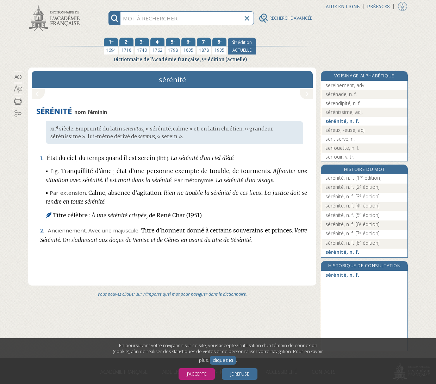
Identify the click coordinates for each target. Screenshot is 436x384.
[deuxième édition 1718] (126, 46)
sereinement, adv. (345, 85)
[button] (18, 77)
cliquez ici (223, 360)
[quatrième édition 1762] (157, 46)
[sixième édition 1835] (188, 46)
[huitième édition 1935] (219, 46)
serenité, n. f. (353, 177)
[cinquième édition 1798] (173, 46)
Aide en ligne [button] (343, 6)
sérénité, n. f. (342, 121)
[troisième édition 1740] (142, 46)
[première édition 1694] (111, 46)
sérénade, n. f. (341, 94)
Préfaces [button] (378, 6)
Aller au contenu (56, 6)
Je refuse (239, 374)
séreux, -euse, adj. (345, 130)
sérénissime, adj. (344, 112)
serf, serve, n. (340, 138)
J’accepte (196, 374)
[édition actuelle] (242, 46)
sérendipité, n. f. (343, 103)
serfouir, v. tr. (339, 156)
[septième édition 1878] (204, 46)
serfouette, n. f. (342, 148)
